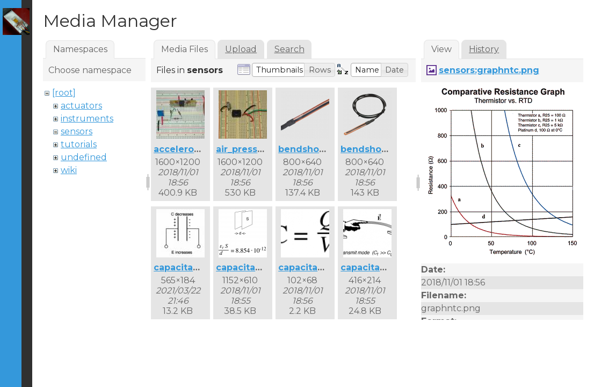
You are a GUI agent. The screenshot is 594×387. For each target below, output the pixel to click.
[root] (64, 93)
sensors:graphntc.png (489, 70)
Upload (241, 49)
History (484, 49)
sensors (76, 131)
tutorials (79, 144)
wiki (69, 170)
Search (289, 49)
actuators (81, 106)
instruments (87, 118)
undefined (84, 157)
